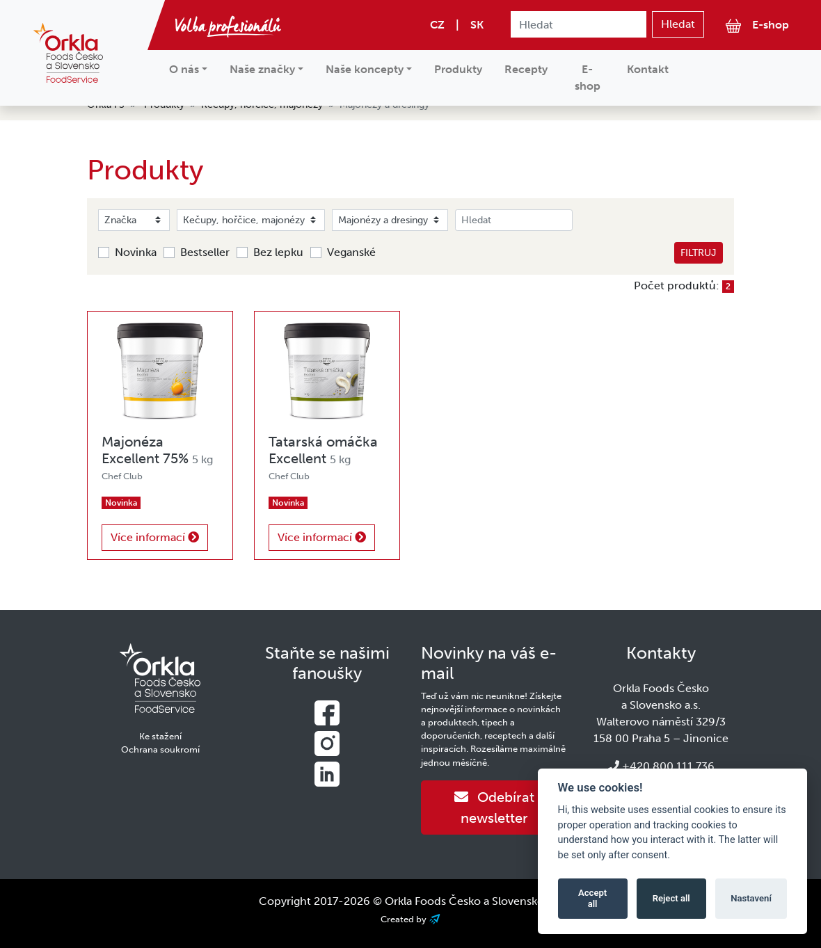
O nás (184, 69)
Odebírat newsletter (494, 807)
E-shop (757, 25)
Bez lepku (278, 252)
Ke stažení (160, 736)
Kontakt (648, 69)
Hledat (678, 24)
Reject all (671, 898)
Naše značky (262, 69)
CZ (437, 24)
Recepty (526, 69)
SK (477, 24)
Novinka (136, 252)
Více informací (155, 537)
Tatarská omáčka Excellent (323, 450)
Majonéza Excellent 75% (157, 450)
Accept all (592, 898)
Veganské (351, 252)
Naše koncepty (365, 69)
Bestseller (205, 252)
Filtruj (698, 253)
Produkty (458, 69)
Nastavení (751, 898)
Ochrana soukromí (160, 749)
